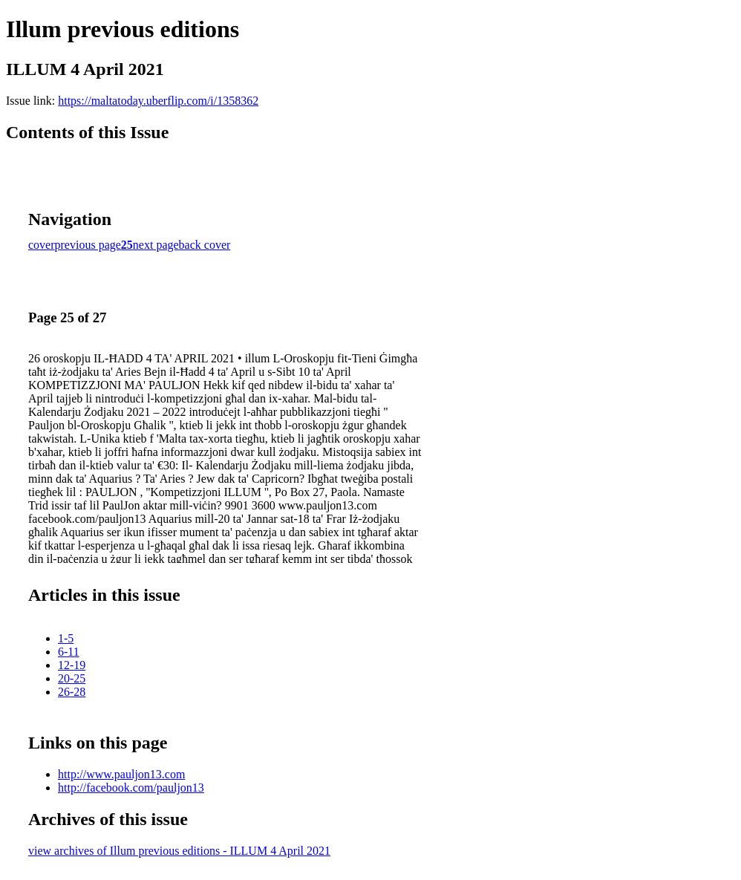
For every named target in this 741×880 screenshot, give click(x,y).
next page (156, 244)
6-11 (68, 651)
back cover (205, 244)
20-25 (71, 678)
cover (41, 244)
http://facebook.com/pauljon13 (131, 787)
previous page (88, 244)
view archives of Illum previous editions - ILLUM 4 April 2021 (179, 850)
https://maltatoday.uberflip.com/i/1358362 (158, 100)
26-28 (71, 691)
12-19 (71, 665)
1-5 (66, 638)
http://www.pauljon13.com (121, 774)
